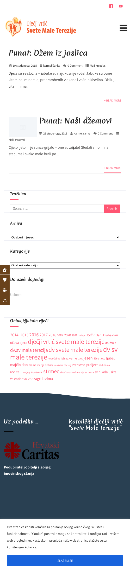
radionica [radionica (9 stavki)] (104, 365)
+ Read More (112, 100)
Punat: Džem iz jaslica (48, 53)
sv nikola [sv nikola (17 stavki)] (101, 372)
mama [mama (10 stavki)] (32, 365)
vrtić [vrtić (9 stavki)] (30, 379)
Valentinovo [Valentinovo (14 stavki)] (18, 379)
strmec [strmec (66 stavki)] (51, 371)
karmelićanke (51, 66)
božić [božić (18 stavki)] (91, 335)
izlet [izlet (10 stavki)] (80, 358)
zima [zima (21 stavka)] (49, 378)
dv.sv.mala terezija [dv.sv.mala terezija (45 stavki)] (29, 350)
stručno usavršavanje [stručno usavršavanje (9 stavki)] (72, 372)
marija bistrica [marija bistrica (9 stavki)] (45, 365)
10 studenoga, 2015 (25, 66)
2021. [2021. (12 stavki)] (75, 335)
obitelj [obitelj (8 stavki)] (67, 365)
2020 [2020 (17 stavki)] (67, 335)
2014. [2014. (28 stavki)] (14, 335)
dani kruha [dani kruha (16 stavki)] (103, 335)
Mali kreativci (98, 66)
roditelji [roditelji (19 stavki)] (16, 371)
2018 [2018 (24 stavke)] (52, 335)
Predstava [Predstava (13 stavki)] (79, 365)
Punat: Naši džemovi (75, 120)
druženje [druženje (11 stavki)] (110, 343)
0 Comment (75, 66)
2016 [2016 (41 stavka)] (34, 334)
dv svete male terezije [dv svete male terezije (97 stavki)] (75, 349)
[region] (65, 544)
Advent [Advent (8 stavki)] (83, 335)
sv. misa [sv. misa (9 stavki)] (89, 372)
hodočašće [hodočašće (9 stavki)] (54, 358)
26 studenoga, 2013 (55, 133)
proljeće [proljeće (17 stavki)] (92, 364)
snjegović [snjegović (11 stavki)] (37, 372)
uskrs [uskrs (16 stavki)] (112, 372)
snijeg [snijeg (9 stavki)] (26, 372)
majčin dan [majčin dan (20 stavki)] (19, 364)
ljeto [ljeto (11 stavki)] (102, 358)
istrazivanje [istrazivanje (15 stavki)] (69, 358)
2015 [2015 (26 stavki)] (24, 335)
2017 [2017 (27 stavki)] (43, 335)
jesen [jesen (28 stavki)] (88, 358)
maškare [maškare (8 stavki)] (58, 365)
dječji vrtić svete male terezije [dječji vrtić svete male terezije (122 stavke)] (66, 341)
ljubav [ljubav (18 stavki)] (110, 358)
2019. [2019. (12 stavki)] (60, 335)
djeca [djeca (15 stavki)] (23, 342)
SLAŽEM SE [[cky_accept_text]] (65, 560)
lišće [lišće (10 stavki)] (96, 358)
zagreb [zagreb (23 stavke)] (38, 378)
